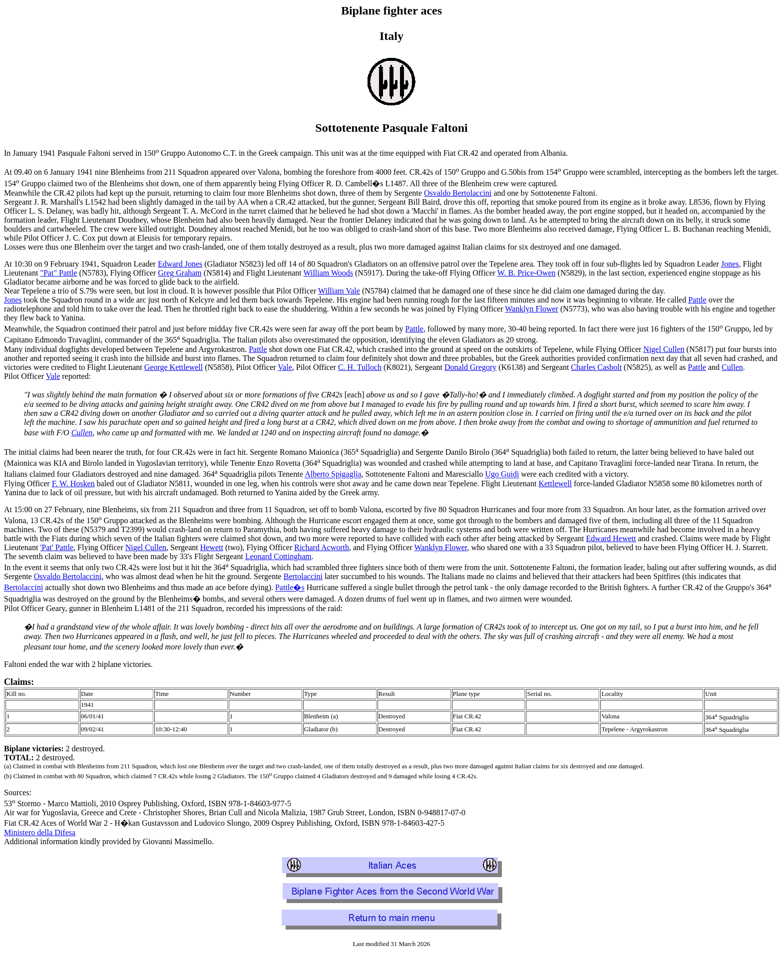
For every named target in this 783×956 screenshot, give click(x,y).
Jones (730, 264)
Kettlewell (555, 483)
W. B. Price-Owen (526, 273)
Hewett (211, 547)
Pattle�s (290, 588)
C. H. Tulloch (360, 367)
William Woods (328, 273)
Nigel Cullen (663, 349)
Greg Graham (180, 273)
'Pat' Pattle (56, 547)
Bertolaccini (303, 576)
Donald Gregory (470, 367)
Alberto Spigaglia (333, 474)
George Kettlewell (173, 367)
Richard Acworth (321, 547)
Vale (285, 367)
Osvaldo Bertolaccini (458, 193)
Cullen (732, 367)
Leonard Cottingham (278, 556)
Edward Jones (180, 264)
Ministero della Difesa (39, 832)
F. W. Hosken (73, 483)
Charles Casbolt (596, 367)
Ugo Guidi (502, 474)
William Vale (339, 291)
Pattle (697, 300)
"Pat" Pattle (58, 273)
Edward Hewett (611, 538)
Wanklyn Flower (531, 309)
